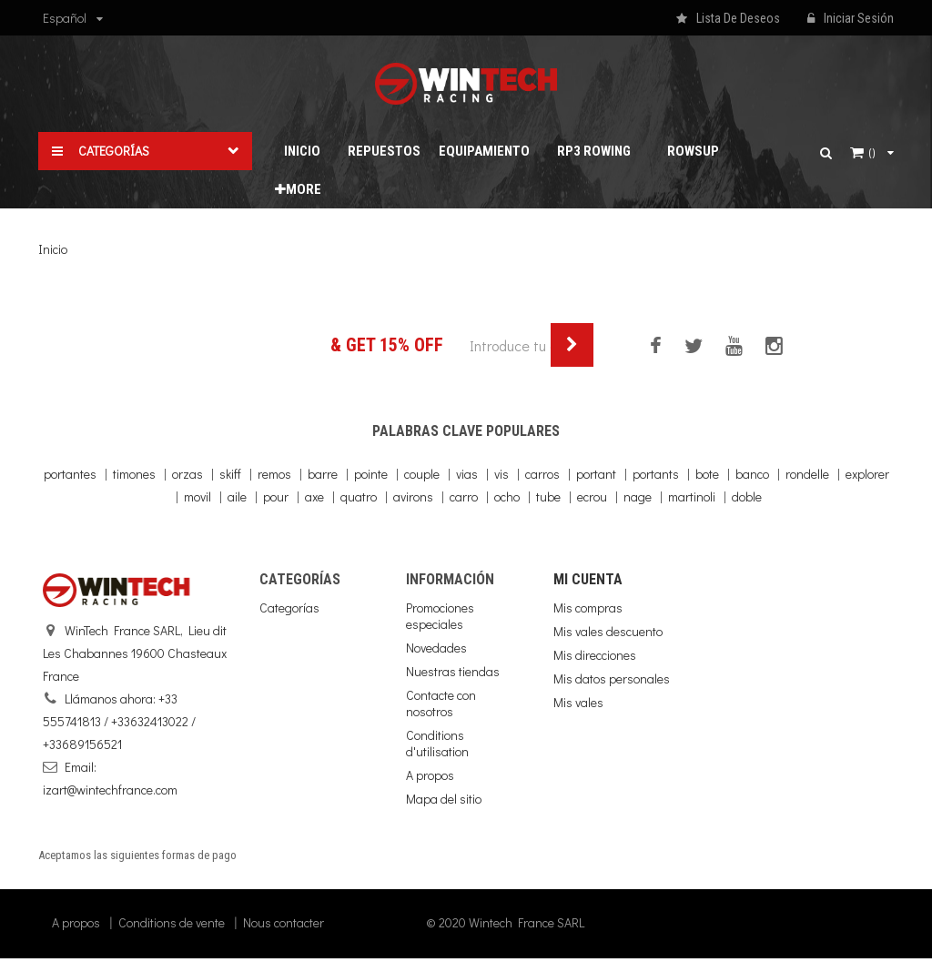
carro (464, 496)
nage (637, 496)
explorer (867, 473)
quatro (358, 496)
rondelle (807, 473)
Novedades (436, 647)
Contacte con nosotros (441, 703)
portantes (70, 473)
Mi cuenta (588, 579)
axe (314, 496)
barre (323, 473)
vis (501, 473)
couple (422, 473)
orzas (187, 473)
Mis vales (578, 702)
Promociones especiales (440, 616)
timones (134, 473)
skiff (230, 473)
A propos (430, 775)
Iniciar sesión (850, 19)
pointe (371, 473)
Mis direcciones (594, 654)
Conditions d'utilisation (437, 743)
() (872, 153)
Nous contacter (283, 936)
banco (752, 473)
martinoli (691, 496)
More (298, 189)
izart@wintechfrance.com (110, 789)
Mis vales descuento (608, 631)
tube (548, 496)
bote (707, 473)
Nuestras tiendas (453, 671)
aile (237, 496)
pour (276, 496)
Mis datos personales (611, 678)
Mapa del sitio (443, 798)
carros (542, 473)
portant (596, 473)
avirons (413, 496)
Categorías (289, 607)
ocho (507, 496)
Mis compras (588, 607)
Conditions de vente (171, 936)
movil (197, 496)
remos (274, 473)
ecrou (592, 496)
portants (656, 473)
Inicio (52, 249)
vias (467, 473)
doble (747, 496)
